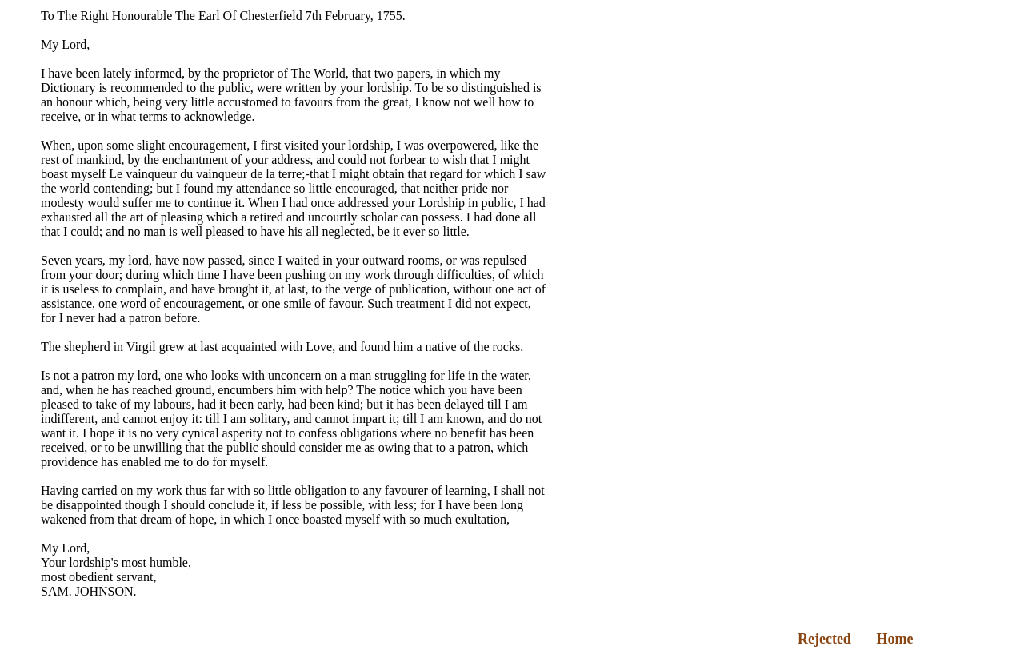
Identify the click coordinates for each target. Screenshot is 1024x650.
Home (894, 639)
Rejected (824, 639)
